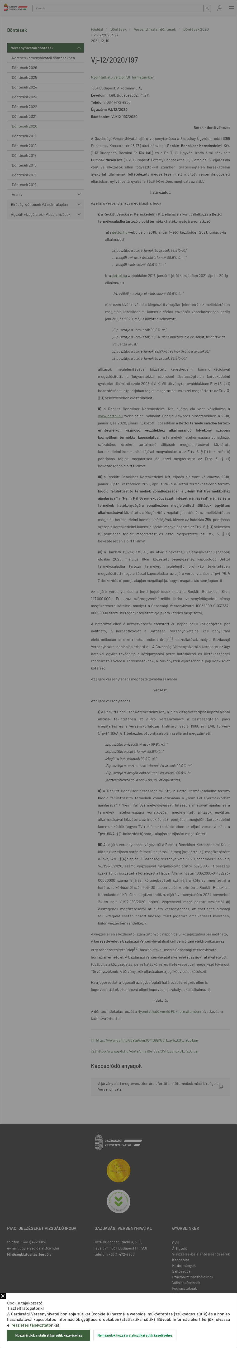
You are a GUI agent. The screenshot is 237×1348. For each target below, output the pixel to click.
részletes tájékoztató (31, 1325)
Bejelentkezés (220, 8)
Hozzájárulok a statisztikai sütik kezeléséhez (48, 1335)
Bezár (3, 1296)
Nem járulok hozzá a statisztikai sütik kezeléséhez (134, 1335)
